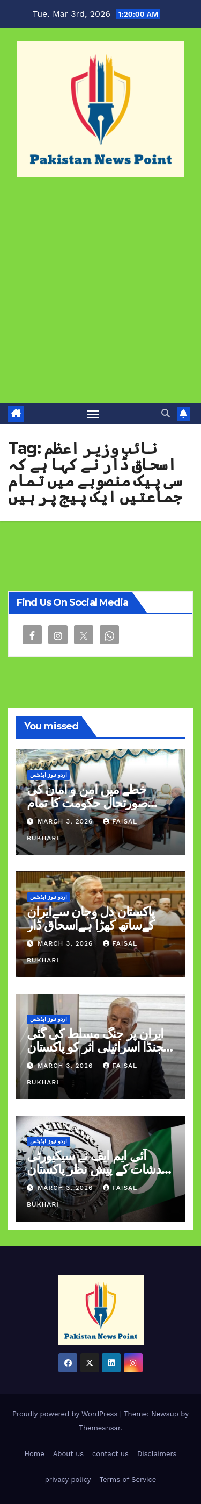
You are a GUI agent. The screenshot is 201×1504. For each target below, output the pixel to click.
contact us (110, 1454)
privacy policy (68, 1479)
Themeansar (99, 1428)
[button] (165, 413)
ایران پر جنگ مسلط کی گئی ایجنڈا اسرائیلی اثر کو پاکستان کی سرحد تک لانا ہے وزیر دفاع (100, 1047)
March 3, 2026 (66, 821)
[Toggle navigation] (93, 413)
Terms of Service (128, 1479)
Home (34, 1454)
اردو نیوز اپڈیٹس (48, 775)
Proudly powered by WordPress (66, 1414)
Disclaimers (156, 1454)
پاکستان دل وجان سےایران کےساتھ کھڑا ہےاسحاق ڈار (90, 918)
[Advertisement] (100, 297)
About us (68, 1454)
